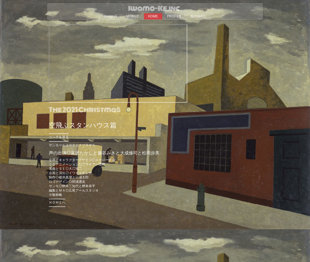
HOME (153, 16)
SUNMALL (198, 16)
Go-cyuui (110, 16)
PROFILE (174, 16)
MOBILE (132, 16)
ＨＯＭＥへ (57, 202)
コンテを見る (59, 137)
